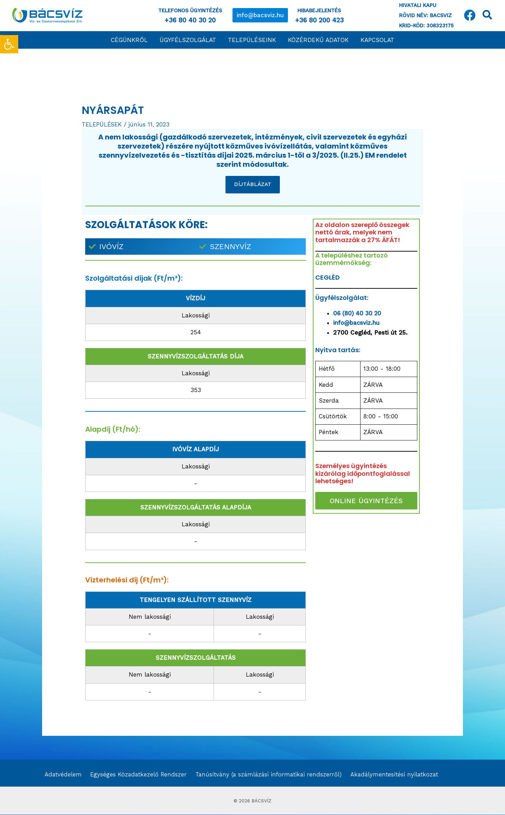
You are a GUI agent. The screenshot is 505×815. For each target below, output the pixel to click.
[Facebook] (470, 15)
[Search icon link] (488, 16)
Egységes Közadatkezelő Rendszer (135, 775)
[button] (260, 15)
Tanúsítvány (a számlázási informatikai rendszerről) (265, 775)
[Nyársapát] (366, 573)
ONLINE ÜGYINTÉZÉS (366, 500)
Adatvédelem (61, 775)
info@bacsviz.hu (356, 322)
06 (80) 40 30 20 (358, 313)
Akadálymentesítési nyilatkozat (392, 775)
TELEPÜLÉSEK (102, 124)
